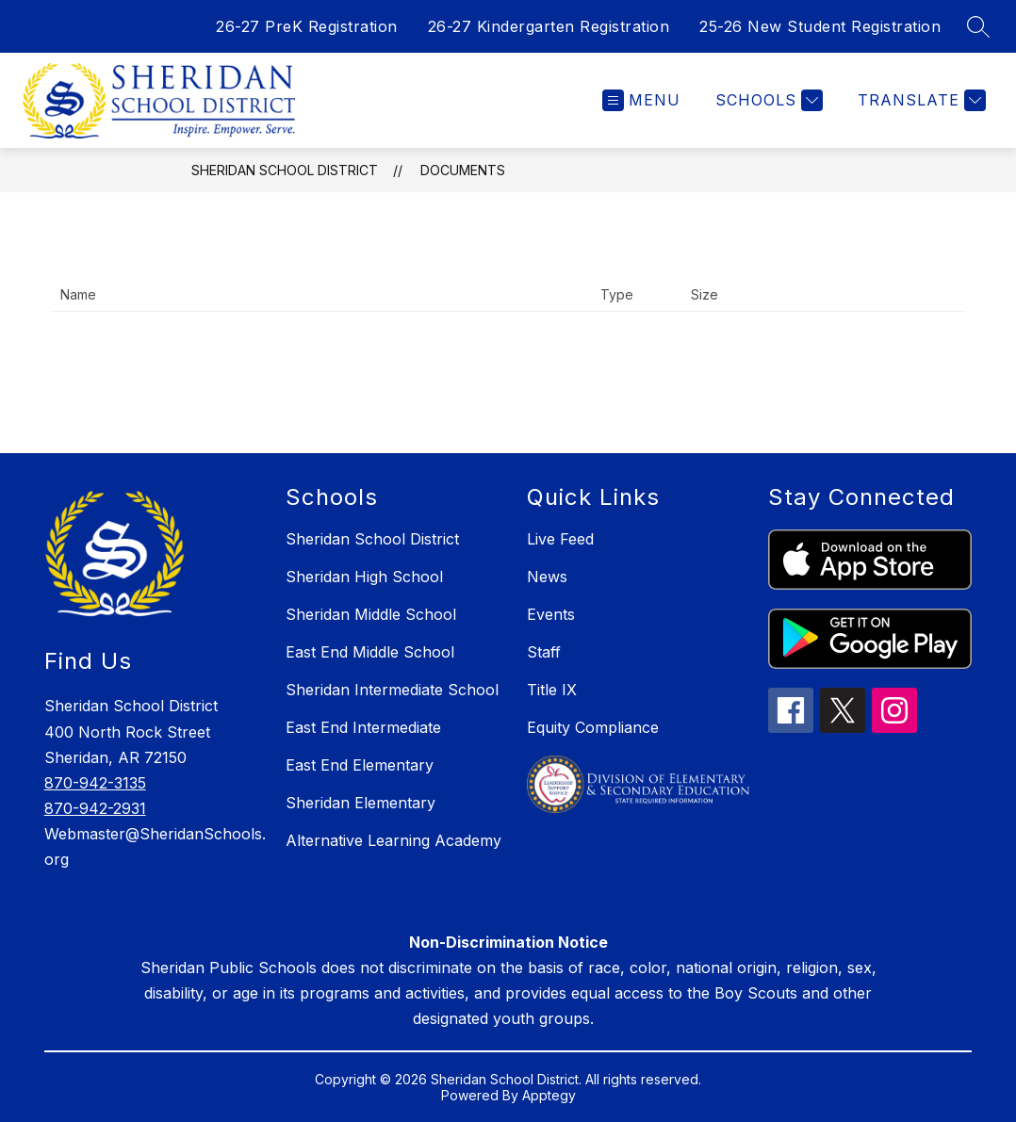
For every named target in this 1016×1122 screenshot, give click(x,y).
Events (551, 614)
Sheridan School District (284, 170)
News (547, 576)
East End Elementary (360, 765)
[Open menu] (641, 100)
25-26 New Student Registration (820, 26)
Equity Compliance (593, 727)
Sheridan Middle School (371, 614)
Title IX (552, 689)
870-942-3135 (95, 782)
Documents (462, 170)
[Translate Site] (919, 100)
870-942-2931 (95, 808)
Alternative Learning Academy (393, 840)
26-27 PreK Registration (307, 26)
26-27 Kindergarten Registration (549, 26)
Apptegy (549, 1095)
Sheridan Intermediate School (392, 689)
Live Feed (560, 538)
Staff (544, 651)
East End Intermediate (363, 727)
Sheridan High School (364, 576)
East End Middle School (370, 651)
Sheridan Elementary (360, 802)
